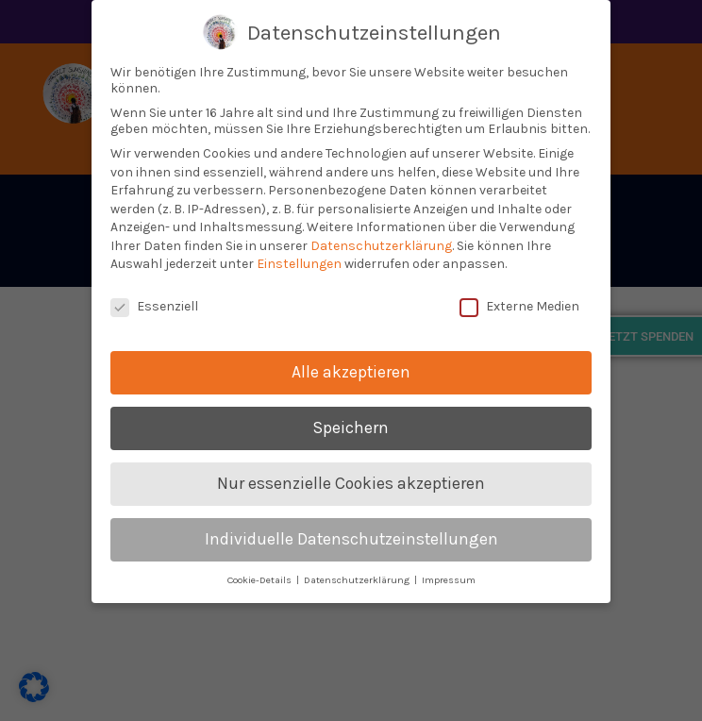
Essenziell (154, 304)
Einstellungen (299, 262)
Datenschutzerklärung (381, 243)
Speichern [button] (351, 424)
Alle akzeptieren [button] (351, 369)
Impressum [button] (449, 577)
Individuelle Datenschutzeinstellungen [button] (351, 536)
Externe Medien (519, 304)
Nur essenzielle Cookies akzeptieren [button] (351, 480)
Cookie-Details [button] (260, 577)
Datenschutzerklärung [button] (358, 577)
